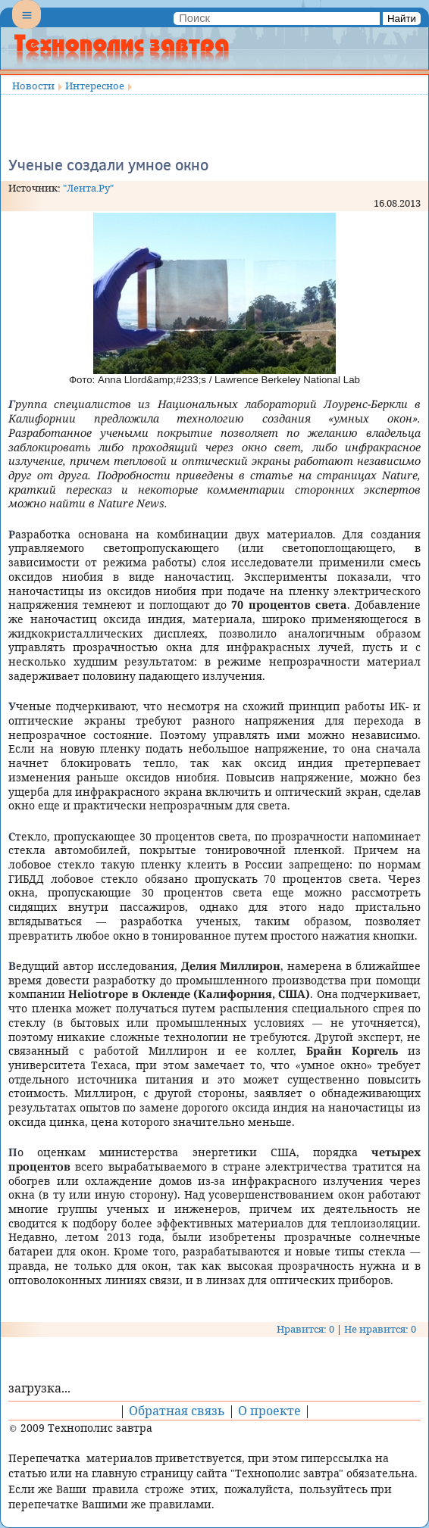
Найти (401, 18)
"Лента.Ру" (88, 188)
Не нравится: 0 (380, 1329)
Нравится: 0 (305, 1329)
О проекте (269, 1410)
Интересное (94, 85)
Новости (33, 85)
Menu (26, 27)
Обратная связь (177, 1410)
